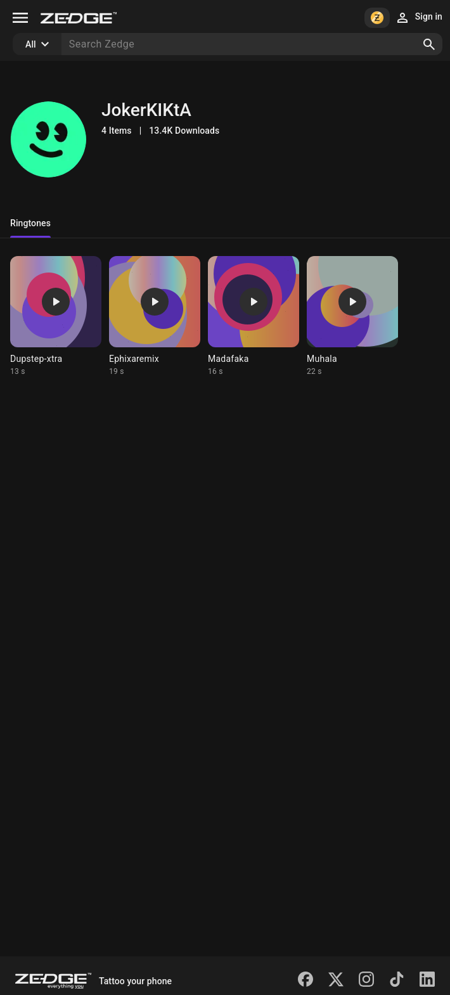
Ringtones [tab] (30, 223)
